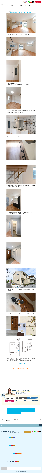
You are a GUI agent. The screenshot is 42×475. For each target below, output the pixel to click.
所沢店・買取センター (11, 455)
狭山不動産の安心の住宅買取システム (28, 409)
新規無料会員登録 (9, 401)
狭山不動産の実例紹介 (14, 412)
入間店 (8, 447)
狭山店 (8, 439)
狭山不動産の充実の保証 (14, 409)
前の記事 (7, 11)
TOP (40, 427)
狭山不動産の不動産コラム (28, 412)
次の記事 (10, 11)
